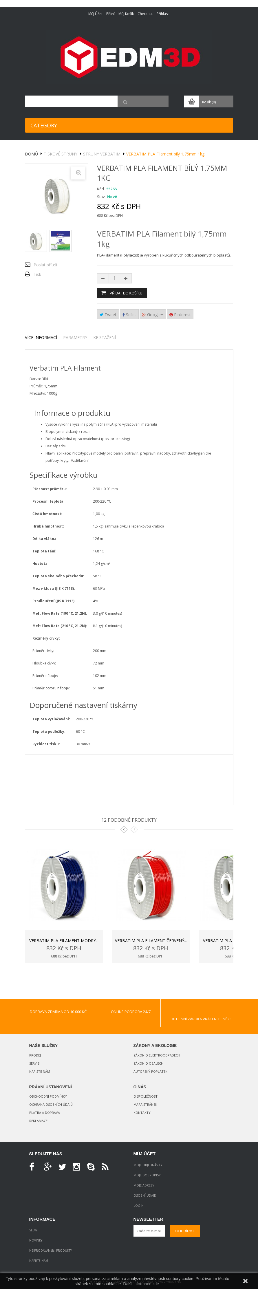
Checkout (145, 13)
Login (138, 1205)
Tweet (108, 314)
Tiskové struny (60, 154)
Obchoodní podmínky (48, 1096)
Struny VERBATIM (101, 154)
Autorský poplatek (150, 1071)
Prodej (35, 1055)
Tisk (37, 274)
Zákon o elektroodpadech (156, 1055)
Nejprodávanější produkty (50, 1250)
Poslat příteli (45, 265)
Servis (34, 1063)
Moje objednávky (147, 1165)
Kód (100, 188)
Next (134, 829)
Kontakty (142, 1112)
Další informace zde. (141, 1283)
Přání (110, 13)
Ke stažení (104, 337)
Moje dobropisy (147, 1175)
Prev (124, 829)
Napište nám (39, 1071)
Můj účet (95, 13)
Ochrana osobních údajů (51, 1104)
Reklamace (38, 1120)
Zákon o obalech (148, 1063)
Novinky (35, 1240)
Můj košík (126, 13)
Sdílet (129, 314)
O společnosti (145, 1096)
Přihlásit (163, 13)
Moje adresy (143, 1185)
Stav (101, 196)
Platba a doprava (44, 1112)
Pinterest (180, 314)
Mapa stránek (145, 1104)
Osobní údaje (144, 1195)
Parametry (75, 337)
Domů (31, 154)
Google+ (152, 314)
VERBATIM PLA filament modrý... (63, 940)
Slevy (33, 1230)
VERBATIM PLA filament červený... (151, 940)
